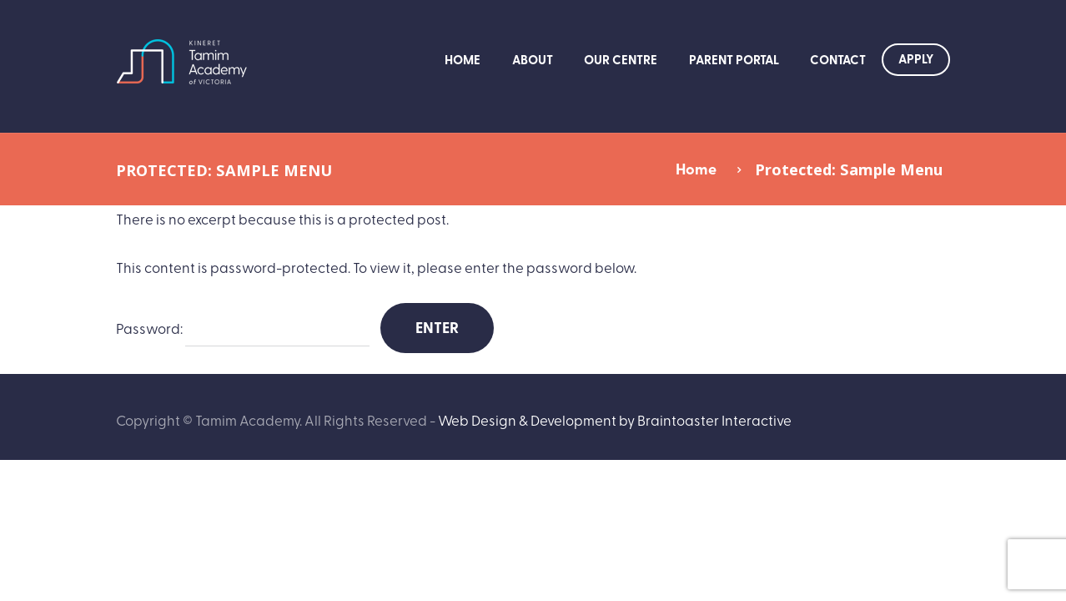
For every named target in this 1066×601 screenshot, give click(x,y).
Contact (838, 59)
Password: (243, 329)
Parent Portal (734, 59)
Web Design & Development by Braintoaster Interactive (615, 419)
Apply (915, 58)
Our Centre (620, 59)
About (532, 59)
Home (462, 59)
